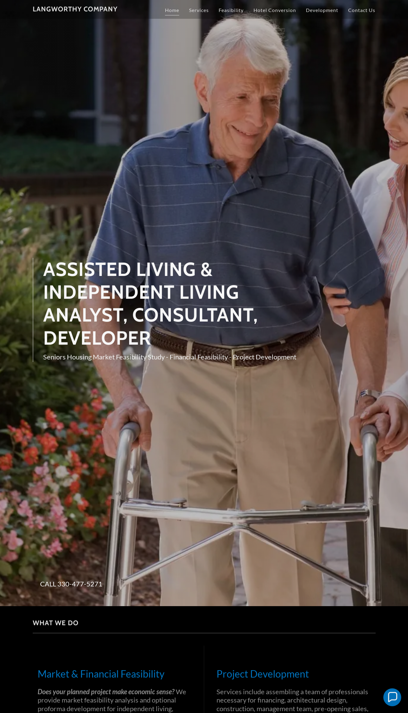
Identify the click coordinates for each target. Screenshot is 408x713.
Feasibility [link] (231, 10)
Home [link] (172, 10)
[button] (392, 697)
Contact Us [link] (361, 10)
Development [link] (322, 10)
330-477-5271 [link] (79, 584)
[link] (75, 9)
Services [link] (199, 10)
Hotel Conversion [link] (274, 10)
